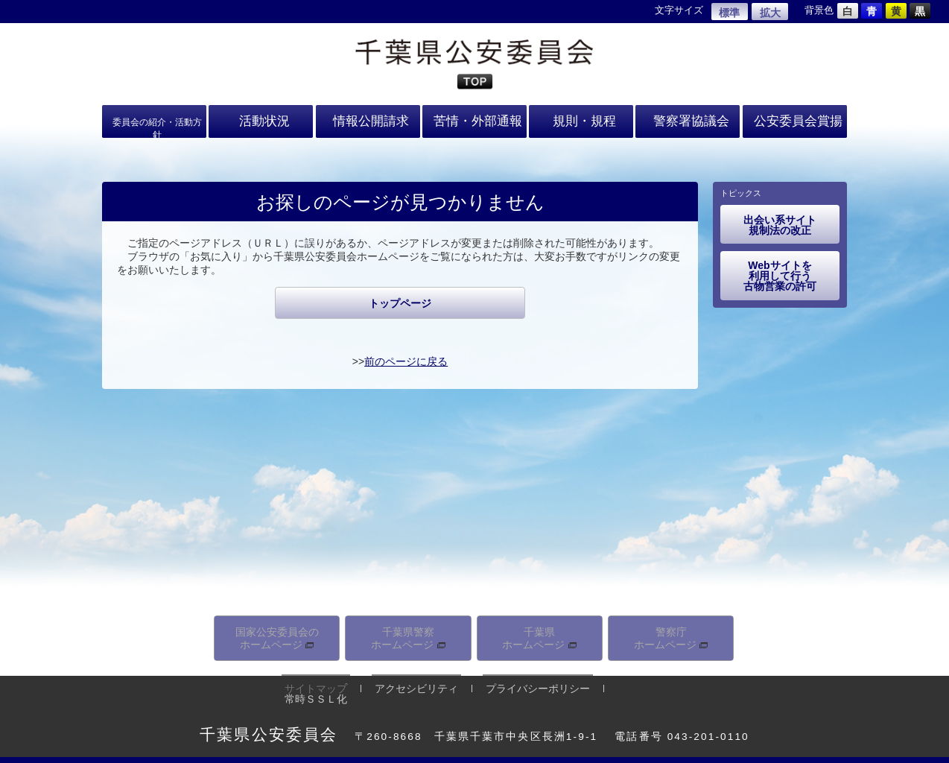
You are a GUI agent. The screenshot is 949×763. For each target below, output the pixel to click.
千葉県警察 (408, 636)
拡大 (770, 13)
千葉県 (539, 636)
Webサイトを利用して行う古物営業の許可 (779, 275)
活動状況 (261, 119)
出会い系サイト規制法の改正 (779, 225)
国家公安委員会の (277, 636)
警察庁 (671, 636)
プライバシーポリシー (523, 683)
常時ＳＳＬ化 (628, 683)
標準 (729, 13)
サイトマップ (313, 683)
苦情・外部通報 (474, 119)
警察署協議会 (687, 119)
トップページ (400, 303)
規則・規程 (581, 119)
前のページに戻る (406, 361)
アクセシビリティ (407, 683)
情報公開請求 (368, 119)
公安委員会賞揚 (795, 119)
